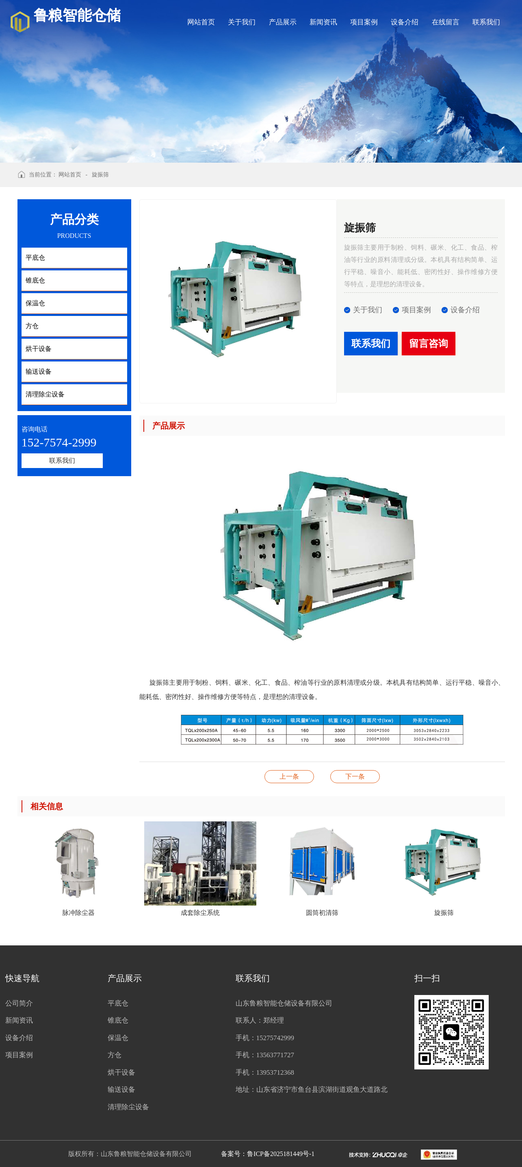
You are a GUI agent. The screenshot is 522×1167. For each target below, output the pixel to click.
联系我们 (486, 22)
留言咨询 (428, 343)
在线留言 (445, 22)
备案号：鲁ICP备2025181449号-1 (267, 1153)
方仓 (114, 1055)
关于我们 (242, 22)
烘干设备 (121, 1072)
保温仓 (118, 1038)
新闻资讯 (323, 22)
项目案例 (364, 22)
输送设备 (121, 1089)
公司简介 (19, 1003)
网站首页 (201, 22)
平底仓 (118, 1003)
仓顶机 (355, 776)
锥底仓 (118, 1020)
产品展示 (283, 22)
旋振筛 (100, 175)
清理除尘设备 (128, 1107)
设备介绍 (404, 22)
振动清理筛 (289, 776)
